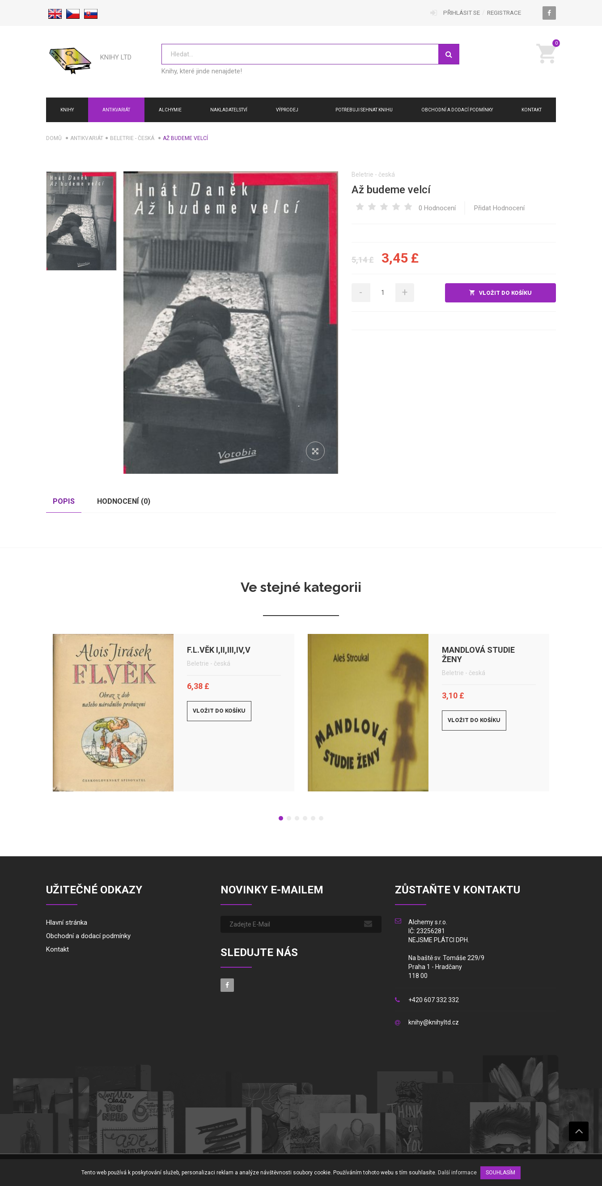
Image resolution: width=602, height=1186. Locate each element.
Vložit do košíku (219, 713)
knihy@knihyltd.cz (433, 1024)
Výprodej (287, 109)
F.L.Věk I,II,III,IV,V (218, 651)
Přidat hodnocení (499, 208)
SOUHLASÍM (500, 1172)
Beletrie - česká (132, 138)
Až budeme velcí (391, 189)
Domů (54, 138)
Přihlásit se (457, 13)
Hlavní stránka (66, 924)
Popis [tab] (66, 502)
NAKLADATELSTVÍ (228, 109)
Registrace (502, 13)
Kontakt (531, 109)
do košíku (491, 293)
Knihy (67, 109)
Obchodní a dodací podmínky (457, 109)
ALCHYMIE (170, 109)
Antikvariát (116, 109)
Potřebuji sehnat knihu (364, 109)
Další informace (457, 1172)
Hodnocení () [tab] (134, 502)
